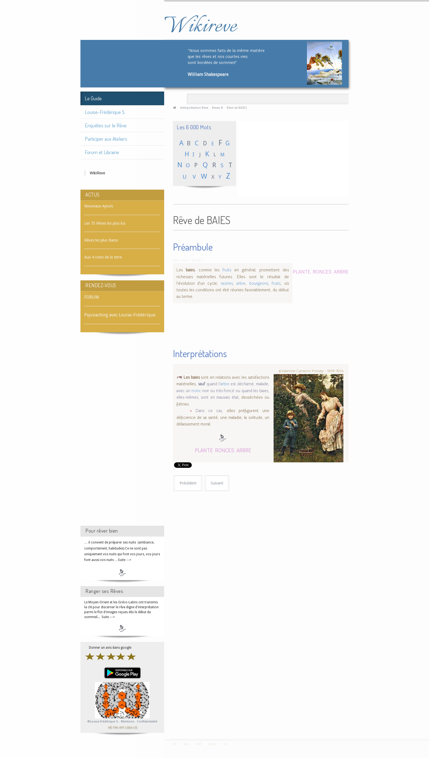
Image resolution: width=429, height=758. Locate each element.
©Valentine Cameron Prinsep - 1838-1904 (311, 371)
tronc (196, 390)
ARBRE (341, 271)
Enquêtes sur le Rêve (106, 125)
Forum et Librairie (102, 152)
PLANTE (302, 271)
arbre (240, 283)
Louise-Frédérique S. (105, 112)
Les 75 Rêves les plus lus (104, 223)
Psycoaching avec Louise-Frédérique (119, 315)
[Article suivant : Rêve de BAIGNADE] (217, 483)
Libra (128, 727)
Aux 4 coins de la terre (103, 257)
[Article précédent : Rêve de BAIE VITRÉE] (188, 483)
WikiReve (97, 173)
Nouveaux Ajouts (98, 206)
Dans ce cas (209, 410)
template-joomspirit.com (427, 718)
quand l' (209, 383)
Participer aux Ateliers (106, 139)
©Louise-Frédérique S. (103, 721)
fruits (226, 270)
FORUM (91, 297)
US (135, 727)
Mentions (128, 721)
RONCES (322, 271)
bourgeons (258, 283)
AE (110, 727)
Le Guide (93, 98)
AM (121, 727)
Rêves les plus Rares (101, 240)
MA (115, 727)
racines (227, 283)
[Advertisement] (122, 434)
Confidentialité (147, 721)
